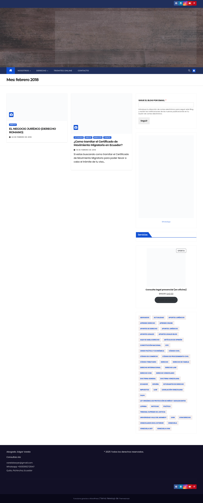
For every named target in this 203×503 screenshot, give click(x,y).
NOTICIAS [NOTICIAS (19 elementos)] (155, 406)
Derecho (41, 70)
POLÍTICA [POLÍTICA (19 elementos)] (167, 406)
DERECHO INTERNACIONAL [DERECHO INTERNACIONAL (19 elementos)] (150, 367)
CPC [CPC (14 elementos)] (167, 345)
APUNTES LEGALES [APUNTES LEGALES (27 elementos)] (147, 334)
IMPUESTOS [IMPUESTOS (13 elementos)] (144, 390)
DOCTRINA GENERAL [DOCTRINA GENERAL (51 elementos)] (148, 379)
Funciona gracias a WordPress (86, 498)
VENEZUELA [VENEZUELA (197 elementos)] (172, 423)
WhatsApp (166, 222)
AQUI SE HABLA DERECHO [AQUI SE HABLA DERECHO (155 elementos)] (150, 340)
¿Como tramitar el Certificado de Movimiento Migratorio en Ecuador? (98, 143)
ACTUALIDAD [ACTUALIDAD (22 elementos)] (159, 317)
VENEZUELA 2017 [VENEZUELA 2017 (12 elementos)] (146, 428)
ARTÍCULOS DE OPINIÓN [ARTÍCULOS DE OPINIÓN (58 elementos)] (173, 340)
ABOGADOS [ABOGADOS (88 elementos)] (144, 317)
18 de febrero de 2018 (86, 150)
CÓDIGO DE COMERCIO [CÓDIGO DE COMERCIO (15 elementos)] (149, 356)
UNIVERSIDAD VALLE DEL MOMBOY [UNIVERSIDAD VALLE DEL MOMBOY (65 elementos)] (153, 417)
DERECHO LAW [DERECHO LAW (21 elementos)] (170, 367)
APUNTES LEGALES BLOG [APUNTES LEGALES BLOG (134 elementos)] (168, 334)
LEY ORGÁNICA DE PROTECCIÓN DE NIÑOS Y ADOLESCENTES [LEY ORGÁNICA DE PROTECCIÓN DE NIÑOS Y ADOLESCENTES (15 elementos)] (163, 401)
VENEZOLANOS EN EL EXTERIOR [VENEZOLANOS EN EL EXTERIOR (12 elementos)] (152, 423)
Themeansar (124, 498)
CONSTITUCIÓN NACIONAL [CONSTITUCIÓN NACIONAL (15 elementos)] (150, 345)
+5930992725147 (26, 466)
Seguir (144, 120)
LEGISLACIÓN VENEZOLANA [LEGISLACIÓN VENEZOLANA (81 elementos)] (172, 390)
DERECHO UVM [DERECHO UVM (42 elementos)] (146, 373)
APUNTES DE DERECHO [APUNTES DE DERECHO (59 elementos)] (148, 329)
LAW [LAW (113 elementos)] (155, 390)
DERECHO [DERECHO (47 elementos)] (164, 362)
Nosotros (24, 70)
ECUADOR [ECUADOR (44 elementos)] (144, 384)
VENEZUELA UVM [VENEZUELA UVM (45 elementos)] (163, 428)
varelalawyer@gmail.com (19, 462)
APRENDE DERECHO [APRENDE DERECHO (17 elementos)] (147, 323)
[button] (189, 70)
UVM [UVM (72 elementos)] (173, 417)
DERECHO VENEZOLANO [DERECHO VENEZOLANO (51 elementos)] (165, 373)
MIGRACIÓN (98, 137)
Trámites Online (63, 70)
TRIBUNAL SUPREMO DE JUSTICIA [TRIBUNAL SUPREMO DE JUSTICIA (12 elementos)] (152, 412)
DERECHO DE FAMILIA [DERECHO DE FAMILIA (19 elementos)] (181, 362)
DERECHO (13, 125)
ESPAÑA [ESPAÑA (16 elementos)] (156, 384)
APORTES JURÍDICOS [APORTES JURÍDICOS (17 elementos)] (176, 317)
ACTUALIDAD (78, 137)
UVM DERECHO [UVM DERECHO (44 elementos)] (185, 417)
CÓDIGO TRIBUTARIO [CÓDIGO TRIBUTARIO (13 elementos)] (148, 362)
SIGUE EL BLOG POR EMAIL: (152, 100)
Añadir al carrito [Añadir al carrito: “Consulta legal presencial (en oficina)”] (166, 299)
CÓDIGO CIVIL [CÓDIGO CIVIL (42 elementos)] (174, 351)
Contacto (83, 70)
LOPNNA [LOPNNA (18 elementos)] (143, 406)
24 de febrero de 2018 (22, 137)
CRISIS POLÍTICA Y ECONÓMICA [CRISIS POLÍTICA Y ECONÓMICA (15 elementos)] (152, 351)
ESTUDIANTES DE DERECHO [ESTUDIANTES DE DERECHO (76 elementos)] (173, 384)
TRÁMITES (107, 137)
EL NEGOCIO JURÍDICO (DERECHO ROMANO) (32, 130)
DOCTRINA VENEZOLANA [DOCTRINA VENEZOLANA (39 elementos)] (169, 379)
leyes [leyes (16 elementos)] (142, 395)
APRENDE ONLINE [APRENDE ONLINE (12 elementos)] (166, 323)
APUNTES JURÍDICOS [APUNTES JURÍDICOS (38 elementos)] (170, 329)
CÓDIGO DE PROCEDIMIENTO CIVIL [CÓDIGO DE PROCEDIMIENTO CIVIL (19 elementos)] (175, 356)
